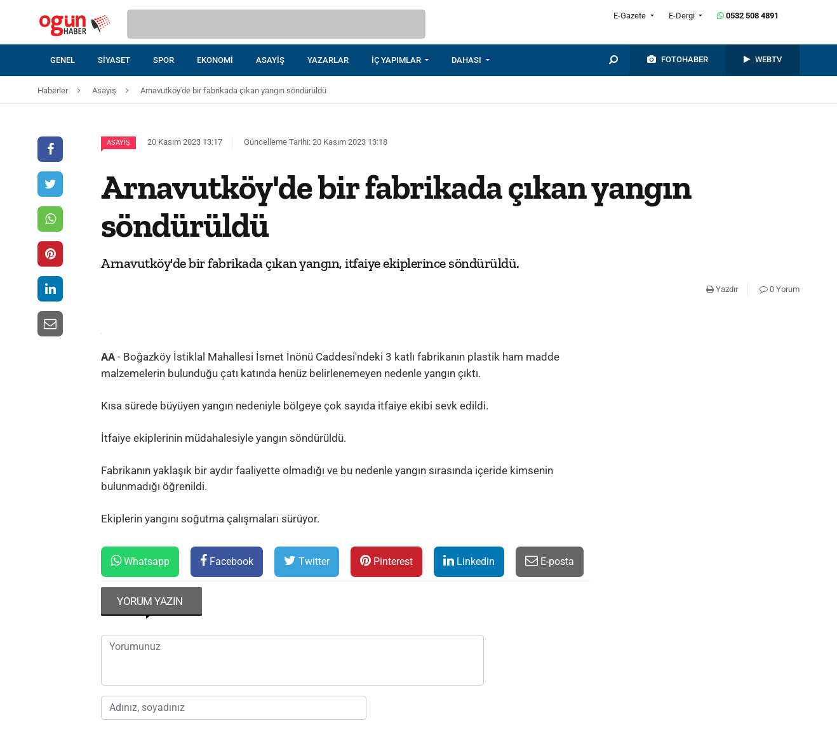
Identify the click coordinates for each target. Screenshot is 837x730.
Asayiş (118, 142)
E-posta (549, 560)
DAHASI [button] (467, 60)
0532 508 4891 (748, 15)
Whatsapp (140, 560)
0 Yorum (780, 289)
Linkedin (469, 560)
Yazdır (722, 289)
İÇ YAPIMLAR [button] (397, 60)
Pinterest (386, 560)
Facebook (226, 560)
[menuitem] (74, 60)
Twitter (307, 560)
